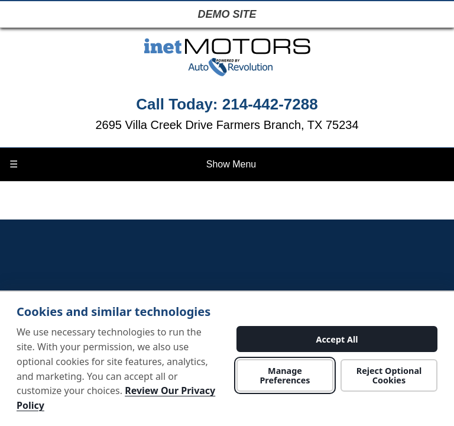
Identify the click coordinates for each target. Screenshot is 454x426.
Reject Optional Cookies (389, 375)
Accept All (337, 339)
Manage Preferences (285, 375)
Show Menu (132, 164)
